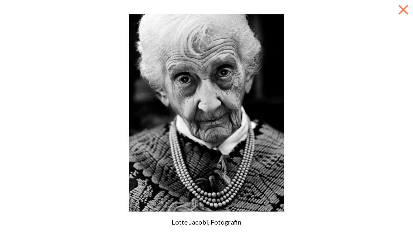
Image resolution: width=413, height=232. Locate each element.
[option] (206, 112)
